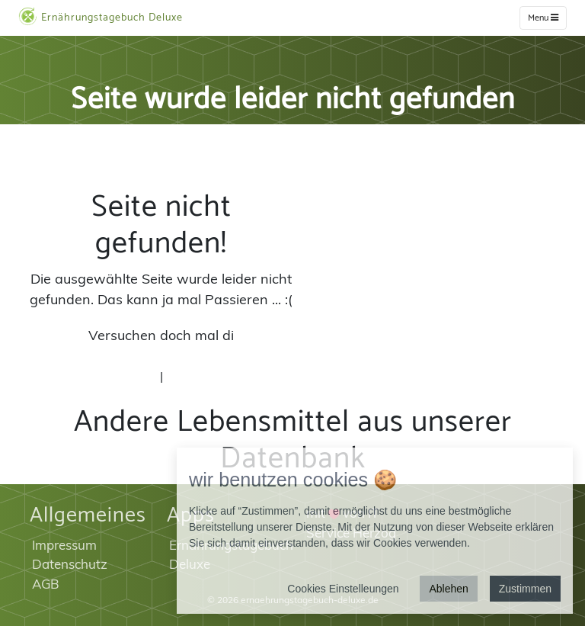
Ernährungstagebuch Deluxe (100, 17)
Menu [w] (543, 18)
